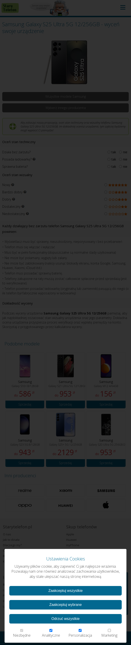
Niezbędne (21, 633)
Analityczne (50, 633)
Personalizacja (80, 633)
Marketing (109, 633)
